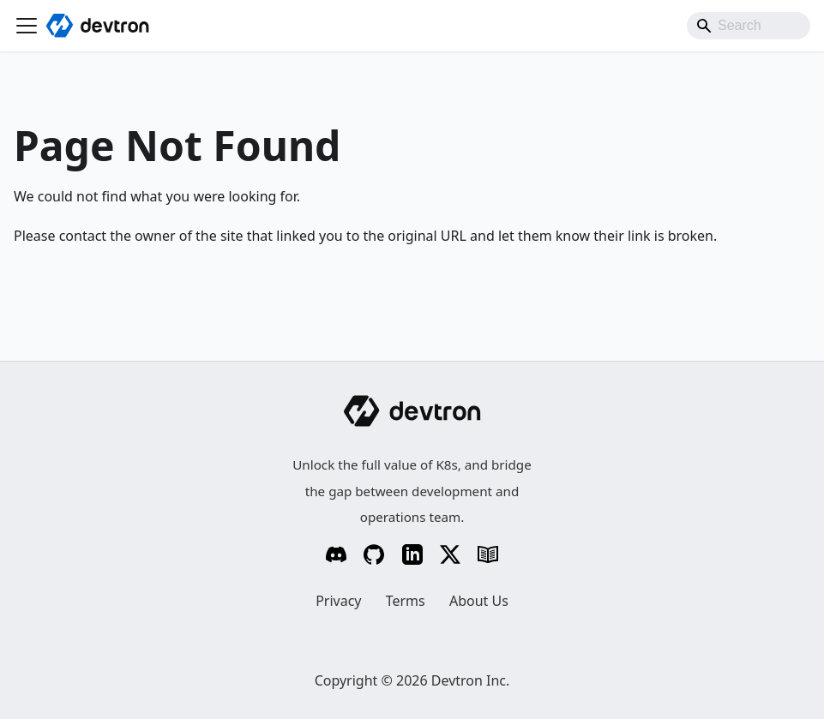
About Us (478, 600)
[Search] (748, 25)
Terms (405, 600)
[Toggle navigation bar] (26, 26)
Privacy (338, 600)
